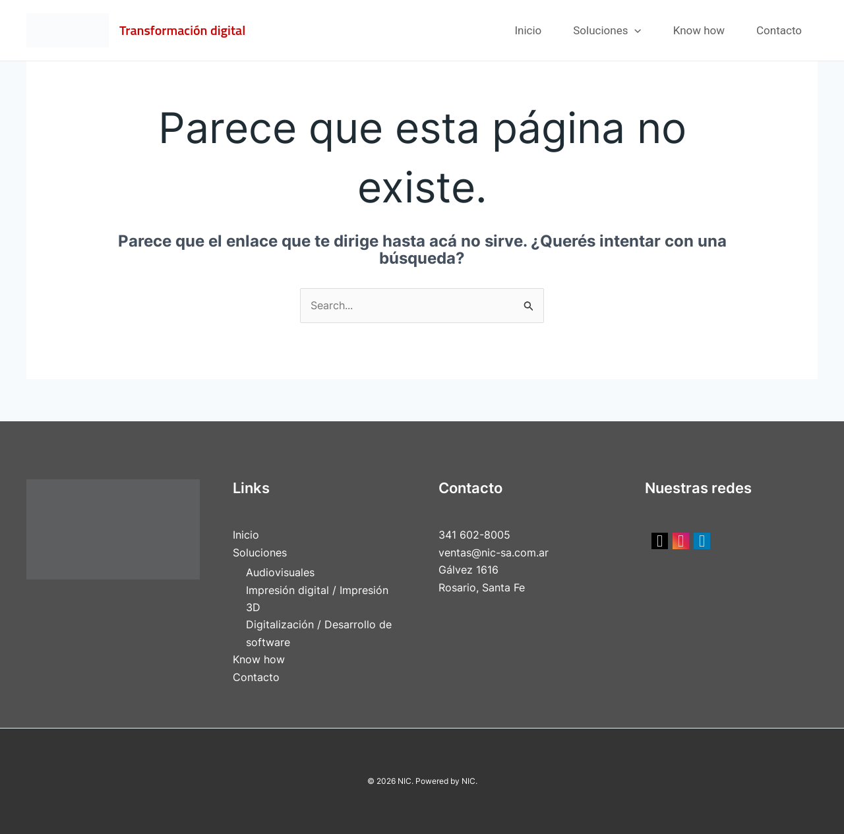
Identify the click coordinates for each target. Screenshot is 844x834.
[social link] (659, 541)
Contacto (779, 30)
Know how (699, 30)
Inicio (527, 30)
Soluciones (607, 30)
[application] (634, 30)
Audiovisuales (280, 572)
